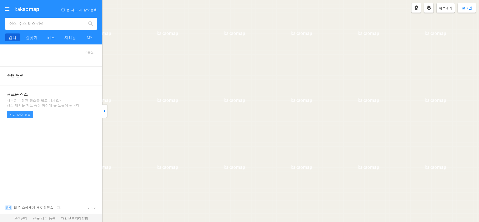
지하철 (70, 37)
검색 (91, 24)
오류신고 (90, 52)
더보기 (92, 208)
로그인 (467, 7)
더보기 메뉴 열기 (7, 9)
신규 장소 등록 (19, 114)
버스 (51, 37)
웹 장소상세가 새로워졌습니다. (38, 208)
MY (89, 37)
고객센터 (20, 218)
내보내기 (446, 7)
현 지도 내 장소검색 (79, 10)
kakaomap (27, 9)
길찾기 (32, 37)
